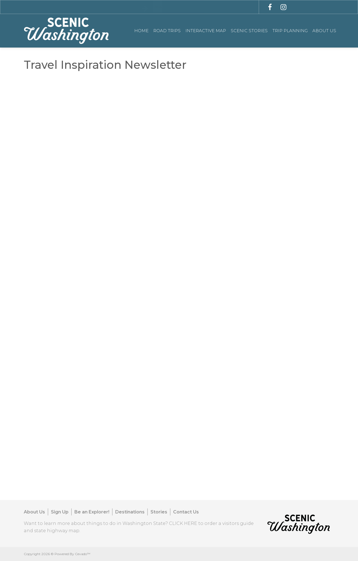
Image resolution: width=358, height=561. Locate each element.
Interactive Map (205, 30)
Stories (158, 512)
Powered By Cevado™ (72, 554)
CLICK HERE (183, 523)
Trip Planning (290, 30)
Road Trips (167, 30)
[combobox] (178, 6)
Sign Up (60, 512)
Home (141, 30)
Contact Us (186, 512)
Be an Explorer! (91, 512)
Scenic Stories (249, 30)
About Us (324, 30)
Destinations (130, 512)
